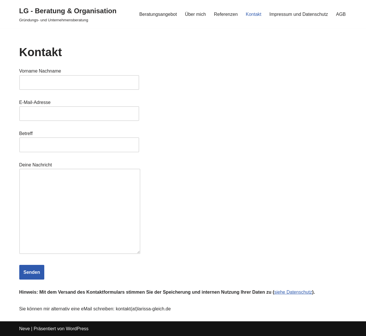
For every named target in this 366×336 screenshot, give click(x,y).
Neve (24, 328)
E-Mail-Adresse (79, 108)
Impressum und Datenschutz (298, 14)
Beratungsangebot (158, 14)
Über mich (195, 14)
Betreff (79, 139)
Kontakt (253, 14)
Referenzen (226, 14)
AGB (341, 14)
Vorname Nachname (79, 77)
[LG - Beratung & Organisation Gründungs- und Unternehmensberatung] (68, 14)
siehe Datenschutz (293, 292)
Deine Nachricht (79, 208)
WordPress (77, 328)
